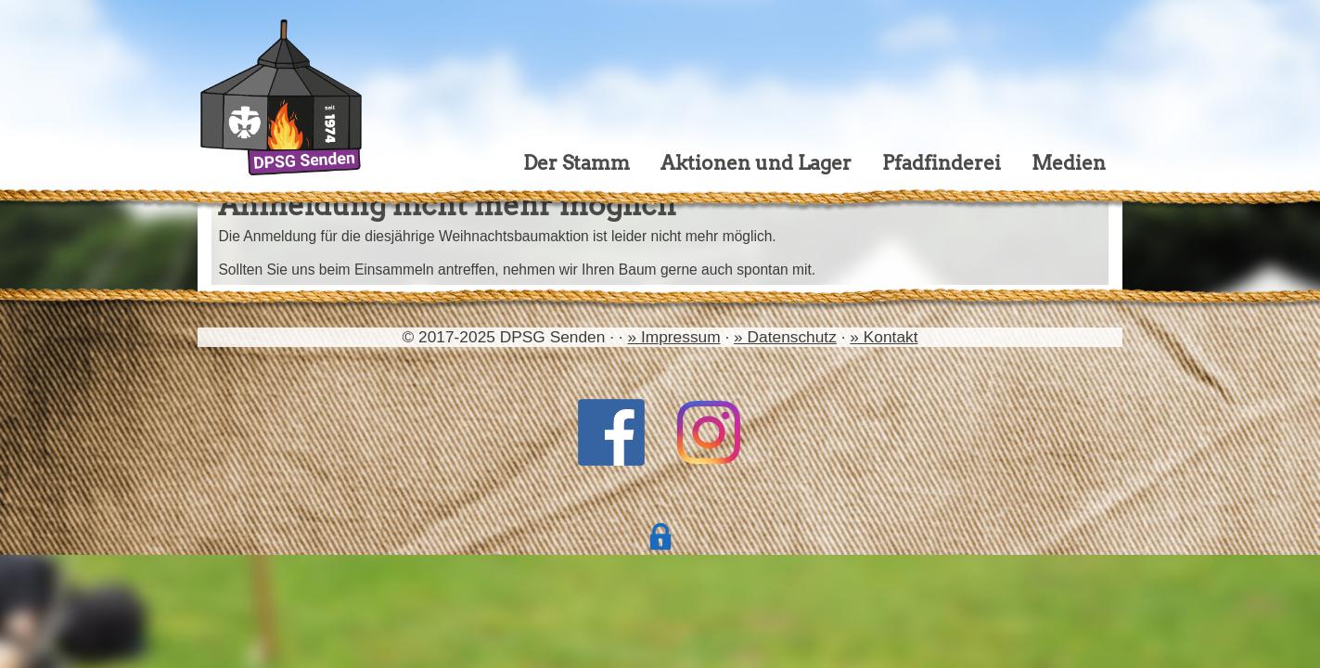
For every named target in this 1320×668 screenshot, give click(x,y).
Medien (1069, 162)
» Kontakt (883, 337)
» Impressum (673, 337)
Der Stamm (576, 162)
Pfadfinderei (941, 162)
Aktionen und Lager (756, 162)
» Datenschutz (785, 337)
